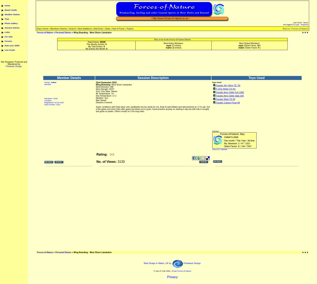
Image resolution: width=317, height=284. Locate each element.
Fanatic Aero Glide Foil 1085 (230, 92)
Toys (7, 19)
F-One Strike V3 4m (226, 89)
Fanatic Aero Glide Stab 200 (230, 96)
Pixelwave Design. (14, 66)
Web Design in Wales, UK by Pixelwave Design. (172, 263)
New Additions (85, 28)
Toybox (129, 28)
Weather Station (12, 14)
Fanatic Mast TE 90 (225, 99)
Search (72, 28)
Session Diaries (12, 28)
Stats (107, 28)
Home (7, 5)
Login (297, 25)
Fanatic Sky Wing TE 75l (228, 85)
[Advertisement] (172, 63)
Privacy (172, 277)
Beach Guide (11, 10)
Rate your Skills (12, 45)
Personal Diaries (63, 33)
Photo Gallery (11, 23)
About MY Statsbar (219, 149)
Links (7, 32)
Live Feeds (10, 50)
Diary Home (43, 28)
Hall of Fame (118, 28)
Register (304, 25)
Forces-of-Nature (45, 33)
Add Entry (98, 28)
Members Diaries (58, 28)
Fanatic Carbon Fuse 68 (228, 102)
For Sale (9, 37)
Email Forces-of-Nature (181, 271)
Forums (8, 41)
